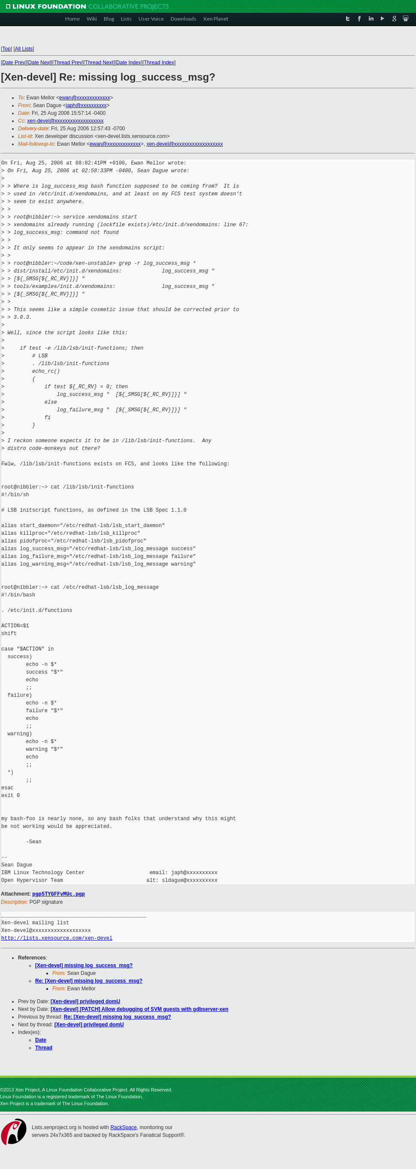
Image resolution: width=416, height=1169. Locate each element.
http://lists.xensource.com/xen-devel (56, 937)
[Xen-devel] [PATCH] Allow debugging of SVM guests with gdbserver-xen (139, 1009)
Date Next (39, 63)
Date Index (128, 63)
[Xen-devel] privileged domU (85, 1001)
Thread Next (99, 63)
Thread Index (159, 63)
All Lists (24, 49)
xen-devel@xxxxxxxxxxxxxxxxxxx (65, 121)
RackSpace (123, 1127)
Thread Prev (68, 63)
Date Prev (13, 63)
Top (6, 49)
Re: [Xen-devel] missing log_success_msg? (88, 980)
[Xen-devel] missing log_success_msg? (84, 965)
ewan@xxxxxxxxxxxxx (84, 98)
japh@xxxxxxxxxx (86, 105)
